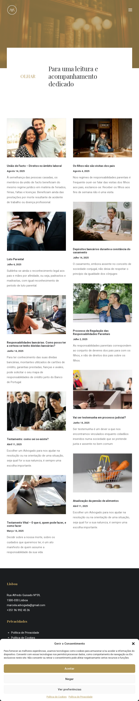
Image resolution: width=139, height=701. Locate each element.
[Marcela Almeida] (12, 10)
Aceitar (69, 668)
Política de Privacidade (80, 697)
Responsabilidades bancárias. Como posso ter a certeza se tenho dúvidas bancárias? (36, 344)
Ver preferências (69, 689)
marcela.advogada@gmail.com (26, 605)
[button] (133, 644)
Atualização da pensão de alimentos (96, 500)
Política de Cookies (57, 697)
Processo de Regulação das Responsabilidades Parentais (91, 332)
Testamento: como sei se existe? (28, 439)
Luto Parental (15, 259)
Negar (69, 679)
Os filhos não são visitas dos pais (94, 165)
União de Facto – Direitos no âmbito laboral (34, 165)
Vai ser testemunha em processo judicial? (99, 417)
